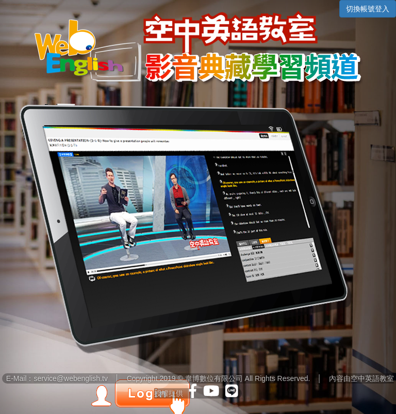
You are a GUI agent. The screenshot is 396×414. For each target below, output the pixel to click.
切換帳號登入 (367, 9)
